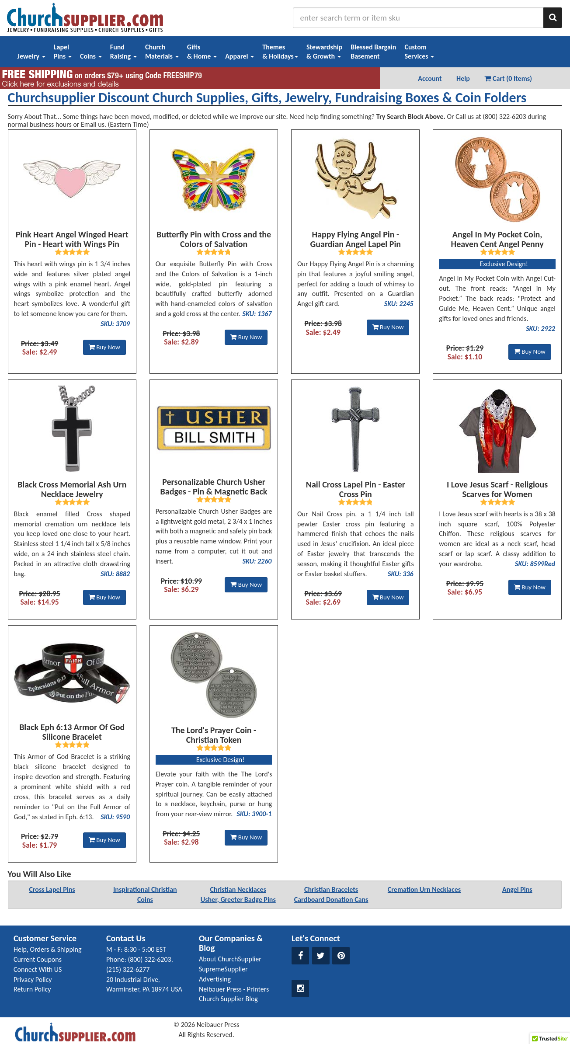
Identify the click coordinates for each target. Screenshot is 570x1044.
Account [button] (429, 78)
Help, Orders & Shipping (48, 949)
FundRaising (123, 51)
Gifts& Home (202, 51)
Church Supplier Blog (228, 999)
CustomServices (419, 51)
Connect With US (38, 969)
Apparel (239, 56)
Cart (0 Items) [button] (508, 78)
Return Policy (32, 989)
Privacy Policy (33, 979)
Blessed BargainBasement (373, 51)
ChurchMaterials (162, 51)
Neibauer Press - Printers (234, 989)
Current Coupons (38, 959)
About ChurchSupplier (230, 959)
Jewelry (31, 56)
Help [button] (463, 78)
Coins (91, 56)
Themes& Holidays (280, 51)
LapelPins (63, 51)
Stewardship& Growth (324, 51)
